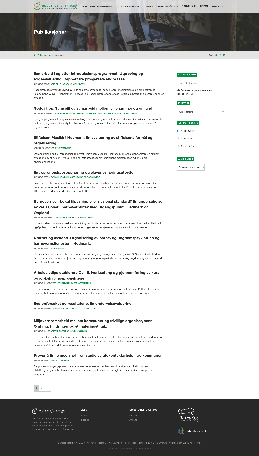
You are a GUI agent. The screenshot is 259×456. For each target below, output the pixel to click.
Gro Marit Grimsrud (62, 283)
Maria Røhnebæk (78, 84)
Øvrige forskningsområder (160, 6)
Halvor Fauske (59, 217)
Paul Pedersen (71, 308)
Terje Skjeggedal (88, 308)
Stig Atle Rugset (87, 217)
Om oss (133, 415)
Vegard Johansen (61, 177)
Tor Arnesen (58, 308)
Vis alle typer (187, 131)
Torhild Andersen (60, 113)
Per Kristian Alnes (77, 113)
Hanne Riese (71, 217)
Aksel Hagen (131, 113)
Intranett (85, 419)
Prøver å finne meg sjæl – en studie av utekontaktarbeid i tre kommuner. (98, 355)
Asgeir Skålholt (76, 177)
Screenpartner (124, 448)
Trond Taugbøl (59, 331)
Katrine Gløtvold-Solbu (96, 113)
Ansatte (133, 419)
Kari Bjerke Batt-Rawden (61, 148)
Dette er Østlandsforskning (97, 6)
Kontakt (216, 6)
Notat (186, 138)
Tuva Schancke (93, 177)
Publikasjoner (189, 6)
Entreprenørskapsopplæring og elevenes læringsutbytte (83, 172)
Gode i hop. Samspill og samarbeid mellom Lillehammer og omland (93, 108)
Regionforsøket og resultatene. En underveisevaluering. (83, 303)
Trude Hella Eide (60, 84)
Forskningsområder (128, 6)
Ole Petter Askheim (60, 360)
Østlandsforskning (82, 283)
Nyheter (204, 6)
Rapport (187, 146)
